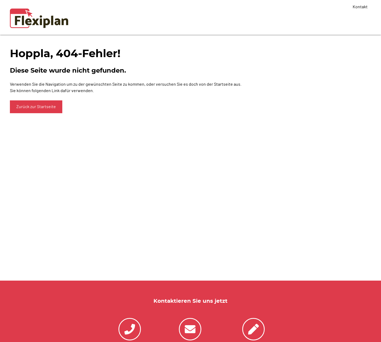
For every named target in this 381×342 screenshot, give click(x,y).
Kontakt (360, 7)
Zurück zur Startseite (36, 107)
